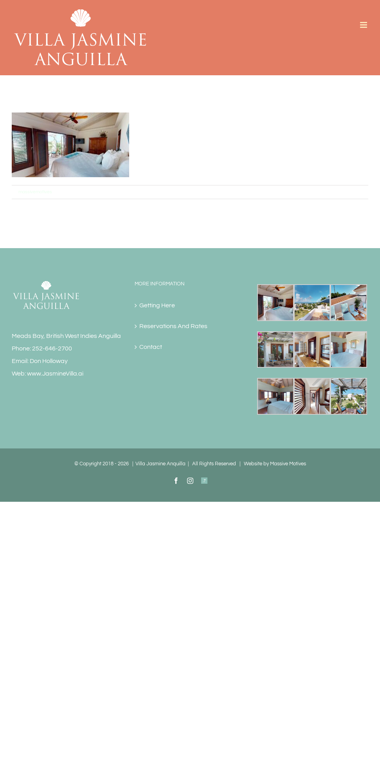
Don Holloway (49, 361)
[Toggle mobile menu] (364, 25)
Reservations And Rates (173, 326)
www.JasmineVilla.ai (55, 373)
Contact (150, 347)
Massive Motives (288, 463)
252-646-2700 (52, 348)
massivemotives (35, 191)
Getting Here (157, 305)
